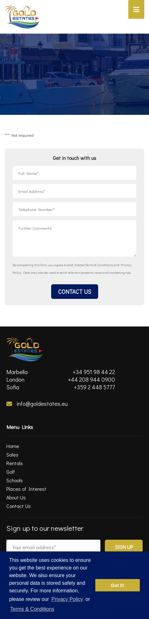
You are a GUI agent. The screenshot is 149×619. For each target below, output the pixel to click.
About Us (16, 497)
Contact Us (74, 291)
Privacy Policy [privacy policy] (67, 599)
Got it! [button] (117, 585)
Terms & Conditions (99, 264)
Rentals (14, 463)
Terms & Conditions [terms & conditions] (32, 609)
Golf (10, 471)
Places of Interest (26, 488)
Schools (14, 480)
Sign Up (124, 546)
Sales (12, 454)
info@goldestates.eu (37, 403)
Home (12, 446)
